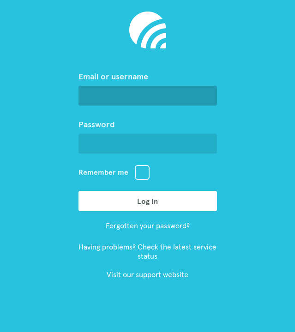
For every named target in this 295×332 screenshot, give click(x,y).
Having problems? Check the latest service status (147, 251)
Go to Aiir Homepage (147, 30)
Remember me (103, 172)
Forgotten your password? (148, 225)
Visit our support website (147, 274)
